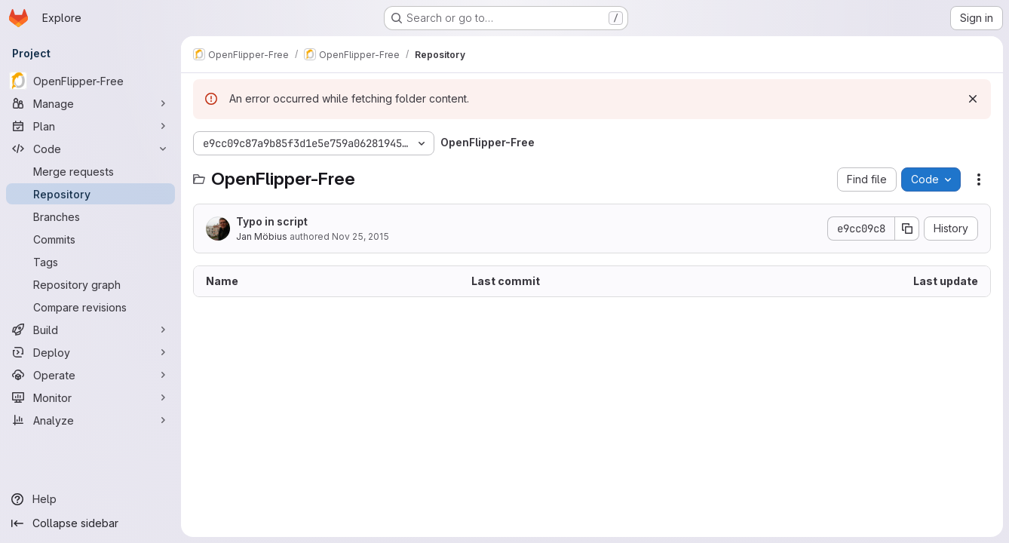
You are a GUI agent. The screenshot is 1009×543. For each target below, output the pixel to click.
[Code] (90, 148)
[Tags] (90, 261)
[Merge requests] (90, 171)
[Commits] (90, 239)
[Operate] (90, 374)
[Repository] (90, 193)
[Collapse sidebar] (90, 523)
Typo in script (272, 221)
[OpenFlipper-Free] (90, 80)
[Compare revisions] (90, 307)
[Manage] (90, 103)
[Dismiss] (973, 99)
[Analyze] (90, 420)
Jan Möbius (261, 236)
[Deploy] (90, 352)
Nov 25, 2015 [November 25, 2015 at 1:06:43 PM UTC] (360, 236)
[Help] (90, 499)
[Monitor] (90, 397)
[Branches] (90, 216)
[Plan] (90, 126)
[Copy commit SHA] (907, 228)
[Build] (90, 329)
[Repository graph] (90, 284)
